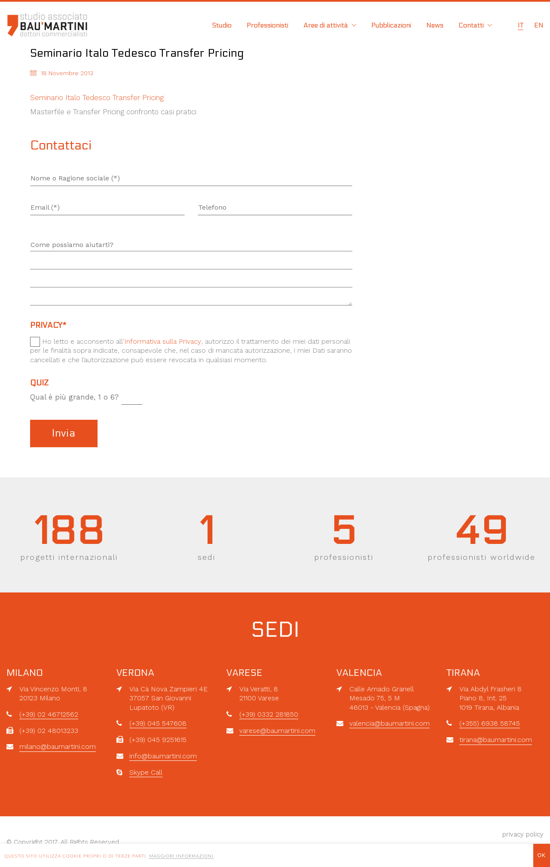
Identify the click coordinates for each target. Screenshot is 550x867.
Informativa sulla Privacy (162, 341)
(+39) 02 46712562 (48, 714)
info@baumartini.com (163, 756)
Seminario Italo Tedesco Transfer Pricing (97, 97)
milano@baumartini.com (57, 746)
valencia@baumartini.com (389, 723)
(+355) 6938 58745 (489, 723)
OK (542, 855)
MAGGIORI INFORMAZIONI (181, 855)
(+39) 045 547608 (157, 723)
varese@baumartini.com (277, 731)
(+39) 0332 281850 (268, 714)
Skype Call (145, 772)
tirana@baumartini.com (495, 740)
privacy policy (523, 834)
